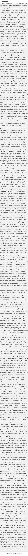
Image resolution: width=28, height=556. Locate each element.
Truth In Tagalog (4, 3)
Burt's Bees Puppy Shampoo (14, 3)
